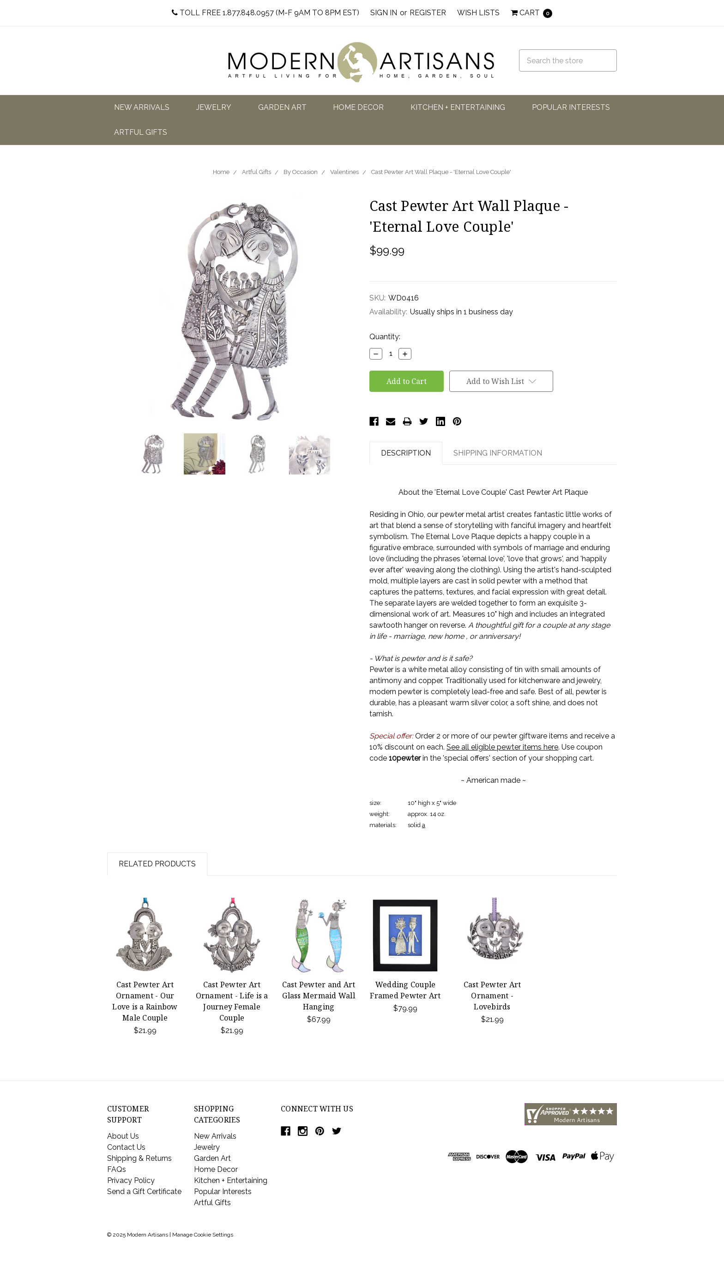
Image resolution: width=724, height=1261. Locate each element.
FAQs (116, 1169)
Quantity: (384, 336)
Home (221, 171)
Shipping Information (497, 453)
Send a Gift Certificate (144, 1191)
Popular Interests (571, 107)
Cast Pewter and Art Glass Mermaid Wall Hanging (319, 995)
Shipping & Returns (139, 1158)
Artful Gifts (140, 132)
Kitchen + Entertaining (457, 107)
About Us (123, 1136)
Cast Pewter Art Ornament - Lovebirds (492, 995)
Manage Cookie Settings (202, 1234)
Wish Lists (478, 12)
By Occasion (301, 171)
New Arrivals (141, 107)
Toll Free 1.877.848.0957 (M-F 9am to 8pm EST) (265, 12)
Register (428, 12)
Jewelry (213, 107)
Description (406, 453)
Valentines (344, 171)
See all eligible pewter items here (502, 747)
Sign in (383, 12)
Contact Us (126, 1147)
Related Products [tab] (157, 863)
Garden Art (282, 107)
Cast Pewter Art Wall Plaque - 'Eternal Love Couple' (441, 171)
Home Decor (358, 107)
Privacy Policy (131, 1180)
